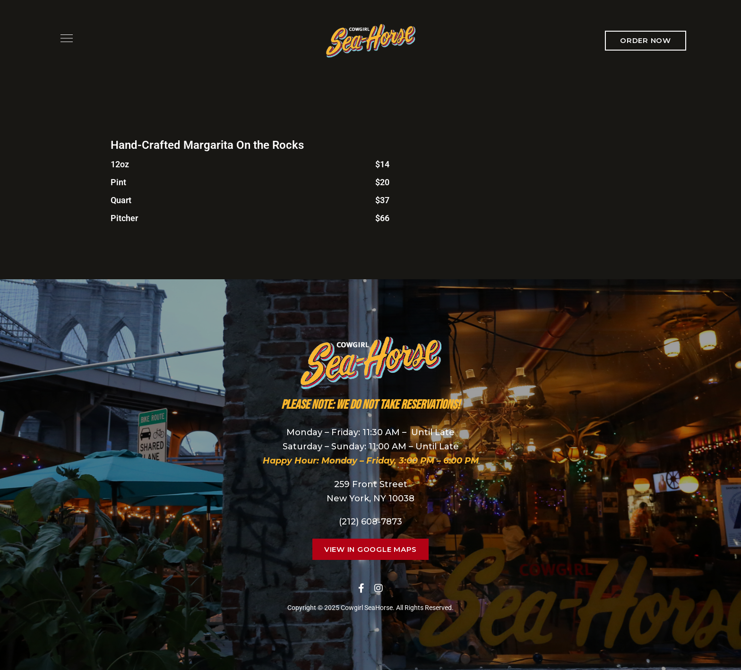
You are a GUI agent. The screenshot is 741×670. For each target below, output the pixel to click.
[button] (645, 41)
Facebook (361, 588)
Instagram (378, 588)
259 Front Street (370, 484)
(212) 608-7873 (370, 521)
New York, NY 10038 (370, 498)
